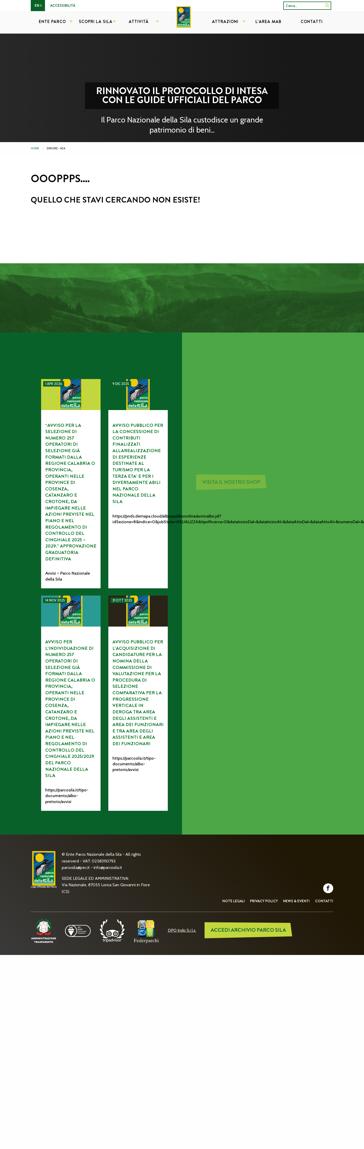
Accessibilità (62, 5)
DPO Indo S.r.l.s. (182, 930)
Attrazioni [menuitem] (225, 22)
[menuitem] (181, 22)
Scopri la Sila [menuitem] (95, 22)
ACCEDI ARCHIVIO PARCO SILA (248, 930)
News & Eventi (296, 901)
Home (35, 148)
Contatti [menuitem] (312, 22)
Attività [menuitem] (139, 22)
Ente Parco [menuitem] (52, 22)
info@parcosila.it (108, 867)
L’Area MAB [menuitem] (268, 22)
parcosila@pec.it (76, 867)
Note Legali (233, 901)
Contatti (324, 901)
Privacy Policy (264, 901)
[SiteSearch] (327, 5)
